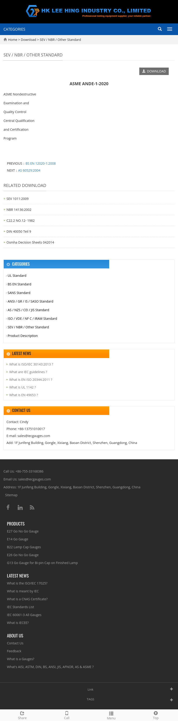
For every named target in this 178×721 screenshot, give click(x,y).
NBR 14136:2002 (19, 209)
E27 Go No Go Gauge (23, 531)
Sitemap (11, 495)
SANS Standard (19, 292)
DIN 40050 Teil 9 (18, 231)
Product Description (23, 335)
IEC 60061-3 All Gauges (24, 615)
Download (29, 39)
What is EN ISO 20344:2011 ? (30, 379)
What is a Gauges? (20, 659)
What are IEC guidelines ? (28, 372)
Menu (111, 715)
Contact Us (15, 643)
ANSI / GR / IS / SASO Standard (30, 301)
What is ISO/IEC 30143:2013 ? (31, 364)
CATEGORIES (14, 29)
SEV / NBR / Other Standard (60, 39)
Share (22, 715)
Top (156, 715)
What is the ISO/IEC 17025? (27, 583)
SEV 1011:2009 (17, 198)
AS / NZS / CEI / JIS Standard (28, 310)
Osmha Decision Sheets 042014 (30, 242)
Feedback (14, 651)
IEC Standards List (20, 607)
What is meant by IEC (23, 591)
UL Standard (17, 275)
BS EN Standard (19, 284)
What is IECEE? (18, 622)
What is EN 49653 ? (23, 395)
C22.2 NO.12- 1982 (20, 220)
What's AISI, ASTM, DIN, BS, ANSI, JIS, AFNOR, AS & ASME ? (50, 667)
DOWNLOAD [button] (154, 71)
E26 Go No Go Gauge (23, 555)
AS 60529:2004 (29, 170)
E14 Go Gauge (17, 539)
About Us (15, 635)
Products (16, 523)
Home (12, 39)
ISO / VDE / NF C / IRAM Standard (32, 318)
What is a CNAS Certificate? (27, 599)
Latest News (18, 575)
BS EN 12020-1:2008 (40, 163)
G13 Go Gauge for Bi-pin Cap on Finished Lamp (42, 563)
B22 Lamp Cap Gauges (24, 547)
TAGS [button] (90, 699)
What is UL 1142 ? (22, 387)
